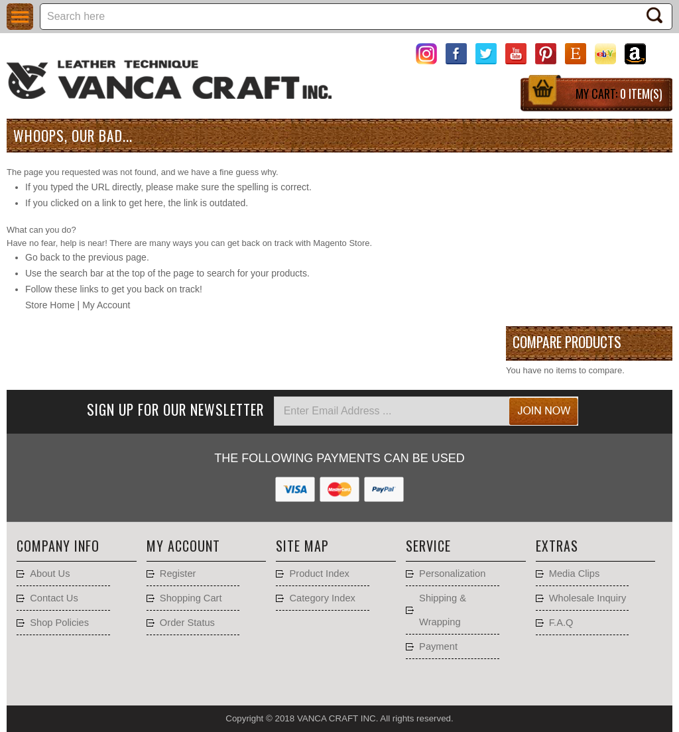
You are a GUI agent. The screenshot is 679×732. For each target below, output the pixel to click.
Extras (557, 546)
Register (178, 573)
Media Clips (574, 573)
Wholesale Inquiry (588, 598)
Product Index (319, 573)
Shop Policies (59, 622)
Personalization (452, 573)
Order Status (187, 622)
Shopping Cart (191, 598)
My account (183, 546)
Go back (42, 257)
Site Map (302, 546)
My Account (106, 305)
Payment (438, 646)
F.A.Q (561, 622)
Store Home (50, 305)
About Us (50, 573)
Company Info (58, 546)
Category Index (322, 598)
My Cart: (619, 93)
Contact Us (54, 598)
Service (428, 546)
